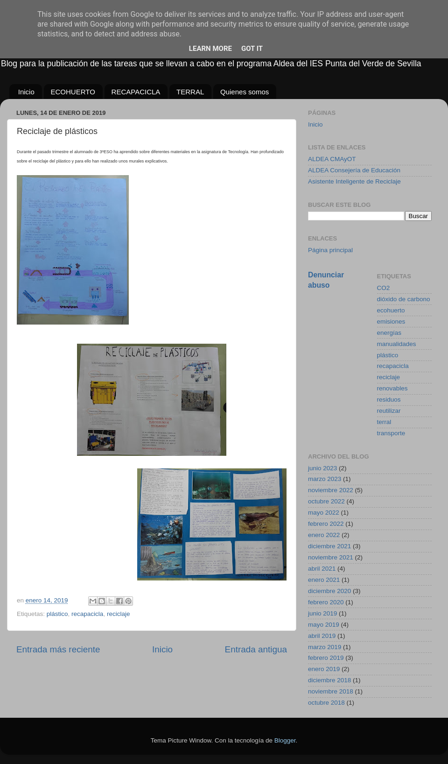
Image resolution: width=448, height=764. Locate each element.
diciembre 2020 (329, 590)
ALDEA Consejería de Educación (354, 170)
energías (389, 332)
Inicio (26, 92)
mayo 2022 (323, 512)
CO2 (383, 287)
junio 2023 (322, 468)
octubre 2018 (326, 702)
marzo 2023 (324, 478)
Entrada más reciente (58, 649)
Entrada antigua (256, 649)
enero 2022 (324, 534)
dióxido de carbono (403, 299)
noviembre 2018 (330, 691)
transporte (391, 433)
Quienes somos (244, 92)
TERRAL (190, 92)
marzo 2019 (324, 647)
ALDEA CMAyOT (332, 159)
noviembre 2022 (330, 490)
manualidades (396, 343)
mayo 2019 (323, 624)
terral (384, 421)
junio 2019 (322, 613)
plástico (57, 613)
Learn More (210, 48)
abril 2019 (322, 635)
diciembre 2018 (329, 680)
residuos (389, 399)
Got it (252, 48)
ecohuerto (391, 310)
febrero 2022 (326, 523)
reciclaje (118, 613)
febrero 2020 (326, 602)
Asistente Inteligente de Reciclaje (354, 181)
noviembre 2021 (330, 557)
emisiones (391, 321)
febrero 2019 (326, 657)
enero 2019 (324, 668)
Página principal (330, 250)
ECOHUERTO (73, 92)
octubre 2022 (326, 501)
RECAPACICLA (136, 92)
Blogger (285, 740)
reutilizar (389, 410)
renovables (392, 388)
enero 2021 (324, 579)
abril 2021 (322, 568)
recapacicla (87, 613)
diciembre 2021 (329, 546)
